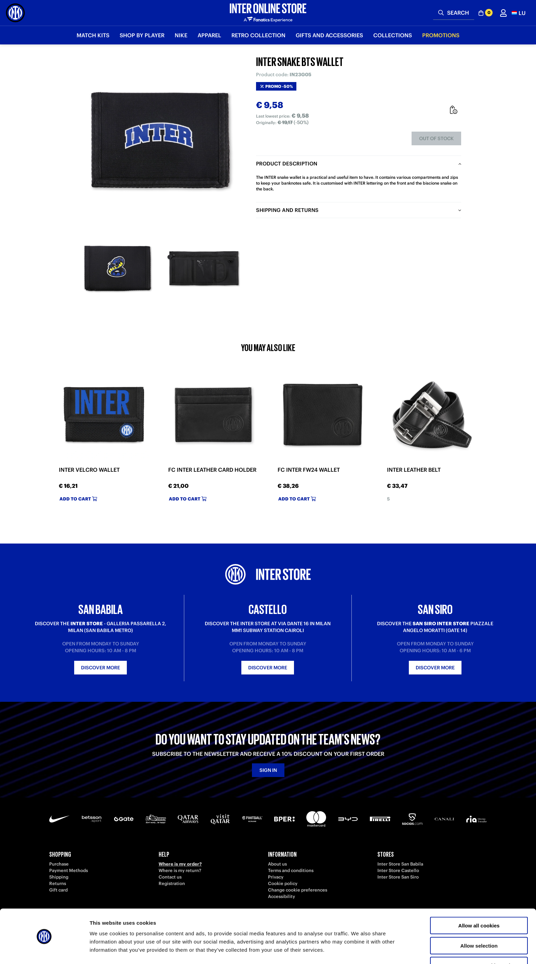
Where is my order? (180, 864)
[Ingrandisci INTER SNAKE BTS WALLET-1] (117, 268)
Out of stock (436, 138)
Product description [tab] (286, 163)
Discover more (100, 668)
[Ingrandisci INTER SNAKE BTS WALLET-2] (203, 268)
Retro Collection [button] (258, 35)
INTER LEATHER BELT (414, 470)
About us (277, 864)
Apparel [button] (209, 35)
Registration (172, 883)
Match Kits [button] (93, 35)
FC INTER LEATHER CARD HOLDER (212, 470)
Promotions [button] (440, 35)
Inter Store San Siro (398, 877)
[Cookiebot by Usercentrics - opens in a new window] (44, 951)
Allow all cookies (479, 904)
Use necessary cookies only (479, 944)
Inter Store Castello (398, 870)
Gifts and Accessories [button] (329, 35)
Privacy (275, 877)
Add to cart (78, 499)
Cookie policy (282, 883)
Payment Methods (68, 870)
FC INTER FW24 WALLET (309, 470)
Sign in (268, 770)
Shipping (58, 877)
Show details (359, 950)
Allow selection (478, 924)
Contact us (170, 877)
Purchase (59, 864)
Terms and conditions (290, 870)
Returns (57, 883)
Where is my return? (180, 870)
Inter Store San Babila (400, 864)
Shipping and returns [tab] (287, 210)
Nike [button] (181, 35)
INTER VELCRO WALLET (89, 470)
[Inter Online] (15, 13)
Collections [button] (392, 35)
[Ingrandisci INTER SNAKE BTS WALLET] (160, 140)
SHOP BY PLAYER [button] (142, 35)
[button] (519, 13)
